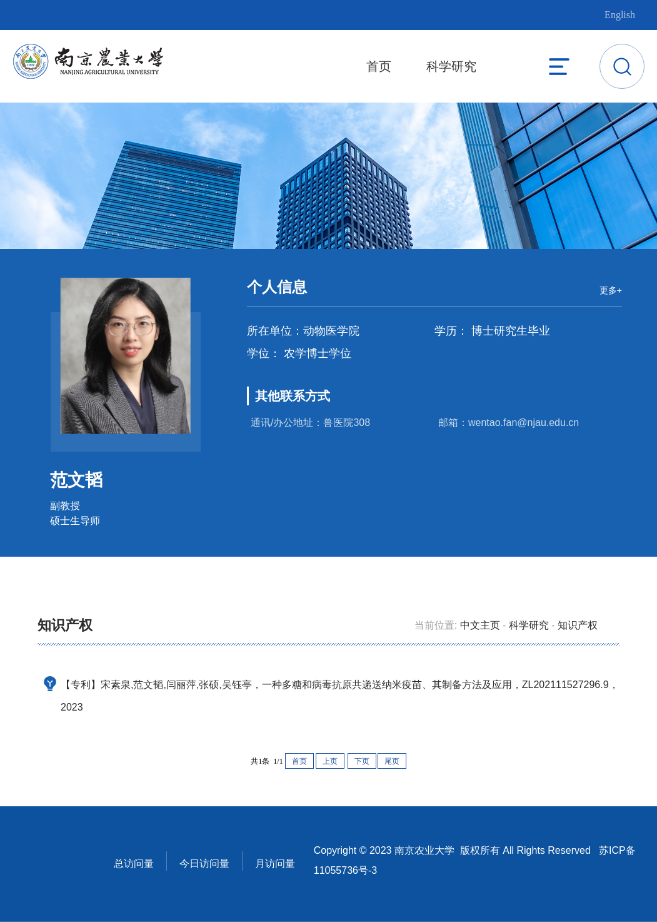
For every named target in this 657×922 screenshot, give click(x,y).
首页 (378, 66)
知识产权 (578, 625)
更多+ (610, 290)
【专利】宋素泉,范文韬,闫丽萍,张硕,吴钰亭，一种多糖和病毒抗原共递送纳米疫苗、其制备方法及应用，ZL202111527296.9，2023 (340, 695)
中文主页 (480, 625)
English (619, 14)
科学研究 (451, 66)
